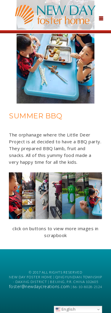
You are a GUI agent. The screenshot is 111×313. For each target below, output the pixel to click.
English (65, 309)
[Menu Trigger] (100, 17)
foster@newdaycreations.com (39, 286)
